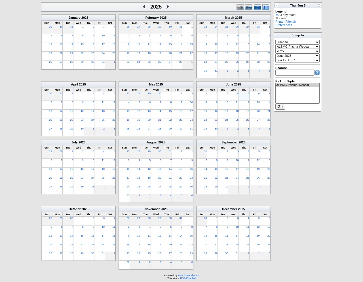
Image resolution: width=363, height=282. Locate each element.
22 (82, 53)
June (229, 84)
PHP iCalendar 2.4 (188, 275)
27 (61, 61)
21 (71, 53)
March (229, 17)
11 (113, 35)
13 (61, 44)
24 (103, 53)
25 (113, 53)
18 (113, 44)
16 (92, 44)
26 (50, 61)
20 (61, 53)
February (152, 17)
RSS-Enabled (188, 278)
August (152, 142)
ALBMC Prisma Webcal (297, 85)
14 (71, 44)
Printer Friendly (286, 21)
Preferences (283, 25)
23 (92, 53)
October (75, 209)
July (74, 142)
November (152, 209)
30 (61, 26)
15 (82, 44)
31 (71, 26)
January (75, 17)
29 (50, 26)
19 (50, 53)
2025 (84, 17)
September (229, 142)
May (152, 84)
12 (50, 44)
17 (103, 44)
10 (103, 35)
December (229, 209)
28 (71, 61)
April (74, 84)
